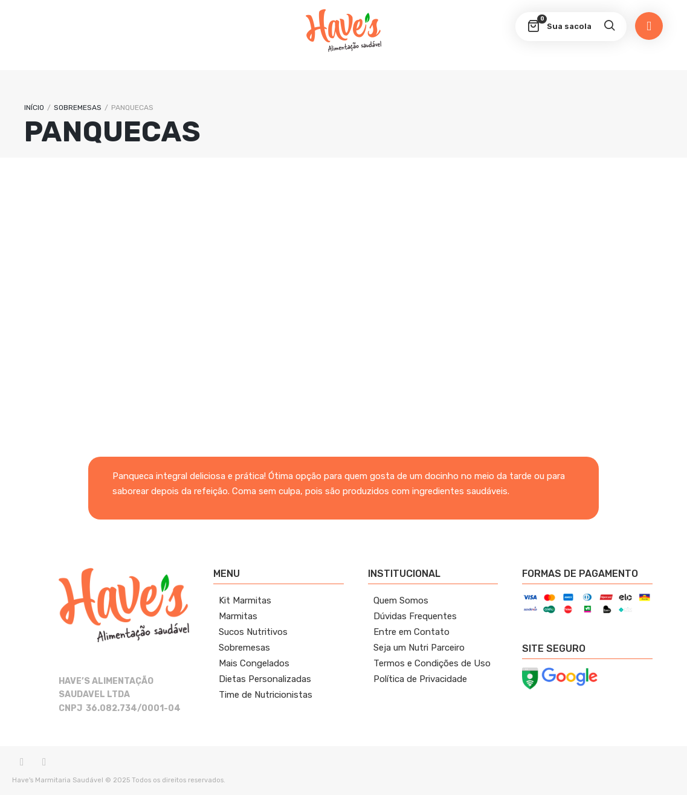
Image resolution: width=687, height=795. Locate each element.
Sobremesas (244, 647)
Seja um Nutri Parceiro (419, 647)
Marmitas (238, 616)
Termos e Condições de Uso (432, 663)
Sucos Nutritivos (253, 631)
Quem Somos (400, 600)
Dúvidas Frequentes (415, 616)
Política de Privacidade (420, 679)
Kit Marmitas (245, 600)
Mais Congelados (254, 663)
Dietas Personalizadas (265, 679)
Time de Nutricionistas (265, 694)
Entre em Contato (411, 631)
